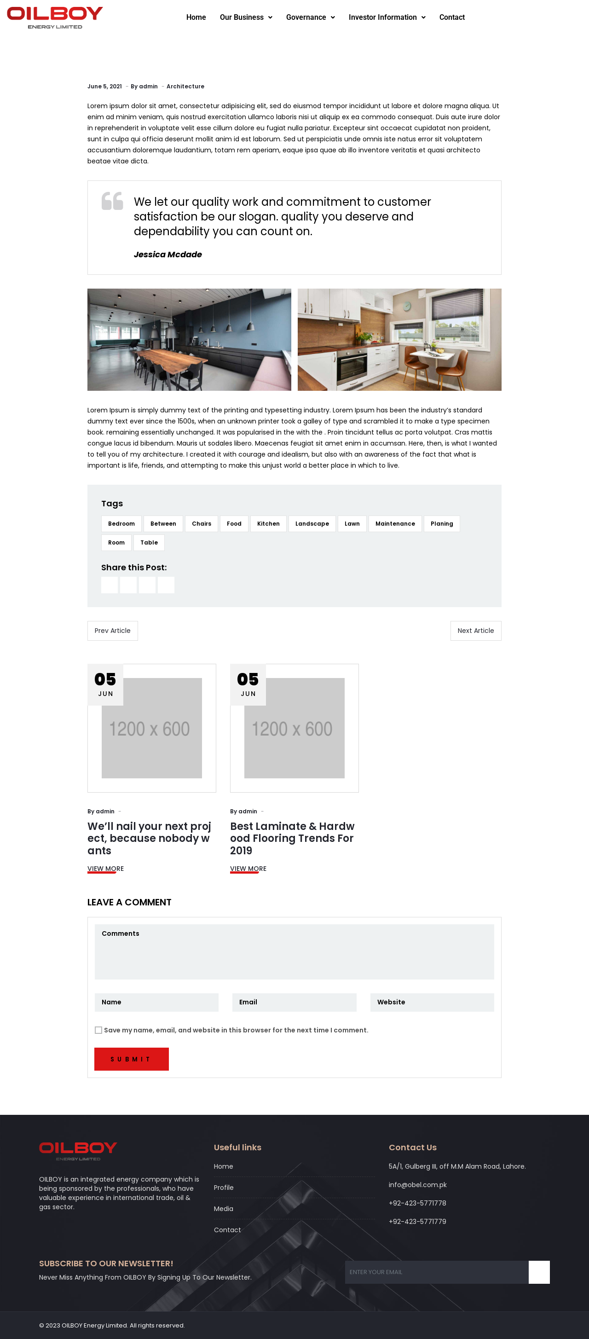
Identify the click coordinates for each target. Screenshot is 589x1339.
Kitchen (268, 523)
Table (149, 542)
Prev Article (113, 630)
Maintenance (395, 523)
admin (148, 86)
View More (105, 868)
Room (116, 542)
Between (163, 523)
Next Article (476, 630)
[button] (246, 17)
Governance (310, 17)
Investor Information (387, 17)
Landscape (312, 523)
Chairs (201, 523)
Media (223, 1208)
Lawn (352, 523)
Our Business (246, 17)
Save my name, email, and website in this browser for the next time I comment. (236, 1030)
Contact (452, 17)
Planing (442, 523)
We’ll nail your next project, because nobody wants (149, 838)
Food (234, 523)
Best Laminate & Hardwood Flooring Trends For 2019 (292, 838)
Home (196, 17)
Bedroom (121, 523)
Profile (224, 1187)
